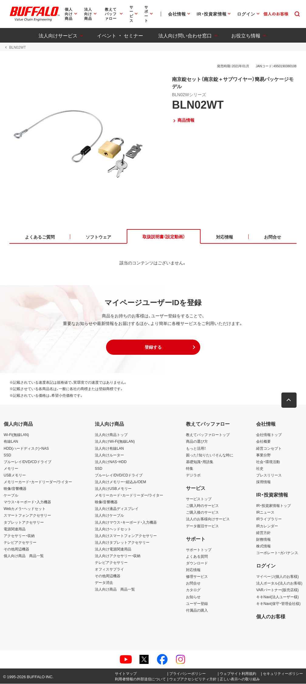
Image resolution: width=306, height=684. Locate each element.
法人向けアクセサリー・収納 (117, 556)
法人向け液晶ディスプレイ (117, 509)
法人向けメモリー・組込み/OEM (120, 482)
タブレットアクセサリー (24, 522)
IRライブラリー (269, 519)
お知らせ (193, 597)
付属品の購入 (197, 610)
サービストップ (198, 499)
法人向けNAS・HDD (111, 462)
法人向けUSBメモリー (113, 488)
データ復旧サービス (202, 526)
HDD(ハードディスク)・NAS (26, 448)
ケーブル (11, 495)
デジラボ (193, 475)
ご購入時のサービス (202, 506)
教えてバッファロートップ (208, 435)
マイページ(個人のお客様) (277, 577)
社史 (259, 468)
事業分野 (263, 455)
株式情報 (263, 546)
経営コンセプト (269, 448)
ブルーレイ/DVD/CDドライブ (27, 462)
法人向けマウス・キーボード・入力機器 (126, 522)
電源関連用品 (15, 529)
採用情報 (263, 482)
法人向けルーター (109, 455)
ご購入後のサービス (202, 512)
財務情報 (263, 539)
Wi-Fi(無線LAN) (16, 435)
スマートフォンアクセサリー (27, 515)
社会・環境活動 (268, 462)
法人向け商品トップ (111, 435)
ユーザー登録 (197, 603)
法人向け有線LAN (109, 448)
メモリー (11, 468)
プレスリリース (269, 475)
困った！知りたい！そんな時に (209, 455)
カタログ (193, 590)
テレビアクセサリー (20, 542)
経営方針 (263, 533)
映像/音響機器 (15, 488)
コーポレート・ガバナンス (277, 553)
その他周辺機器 (16, 549)
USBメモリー (15, 475)
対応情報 (193, 570)
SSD (7, 455)
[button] (153, 347)
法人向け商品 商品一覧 (115, 589)
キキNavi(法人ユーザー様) (277, 597)
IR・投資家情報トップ (273, 506)
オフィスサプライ (109, 569)
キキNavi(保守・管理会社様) (278, 603)
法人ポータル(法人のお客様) (279, 583)
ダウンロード (197, 563)
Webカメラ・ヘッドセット (25, 509)
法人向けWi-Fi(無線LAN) (115, 442)
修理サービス (197, 577)
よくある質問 (197, 556)
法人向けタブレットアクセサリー (122, 542)
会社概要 (263, 442)
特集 (189, 468)
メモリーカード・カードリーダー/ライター (38, 482)
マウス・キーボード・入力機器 (27, 502)
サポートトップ (198, 550)
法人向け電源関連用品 (113, 549)
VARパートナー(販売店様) (277, 590)
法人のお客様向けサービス (208, 519)
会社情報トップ (269, 435)
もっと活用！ (196, 448)
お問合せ (193, 583)
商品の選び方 (197, 442)
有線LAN (11, 442)
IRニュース (265, 512)
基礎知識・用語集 (199, 462)
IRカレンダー (267, 526)
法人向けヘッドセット (113, 529)
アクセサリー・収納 (19, 536)
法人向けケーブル (109, 515)
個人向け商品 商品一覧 (24, 556)
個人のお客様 (270, 616)
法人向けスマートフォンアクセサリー (126, 536)
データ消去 (104, 583)
